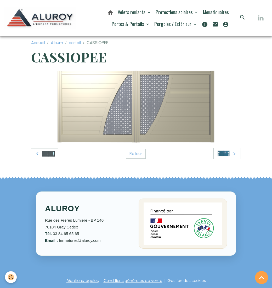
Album (57, 42)
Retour (135, 153)
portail (75, 42)
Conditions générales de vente (133, 280)
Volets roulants (132, 12)
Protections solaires (175, 12)
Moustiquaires (216, 12)
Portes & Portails (128, 24)
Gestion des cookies (186, 280)
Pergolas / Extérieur (173, 24)
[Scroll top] (261, 277)
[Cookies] (11, 277)
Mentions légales (82, 280)
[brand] (40, 18)
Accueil (38, 42)
